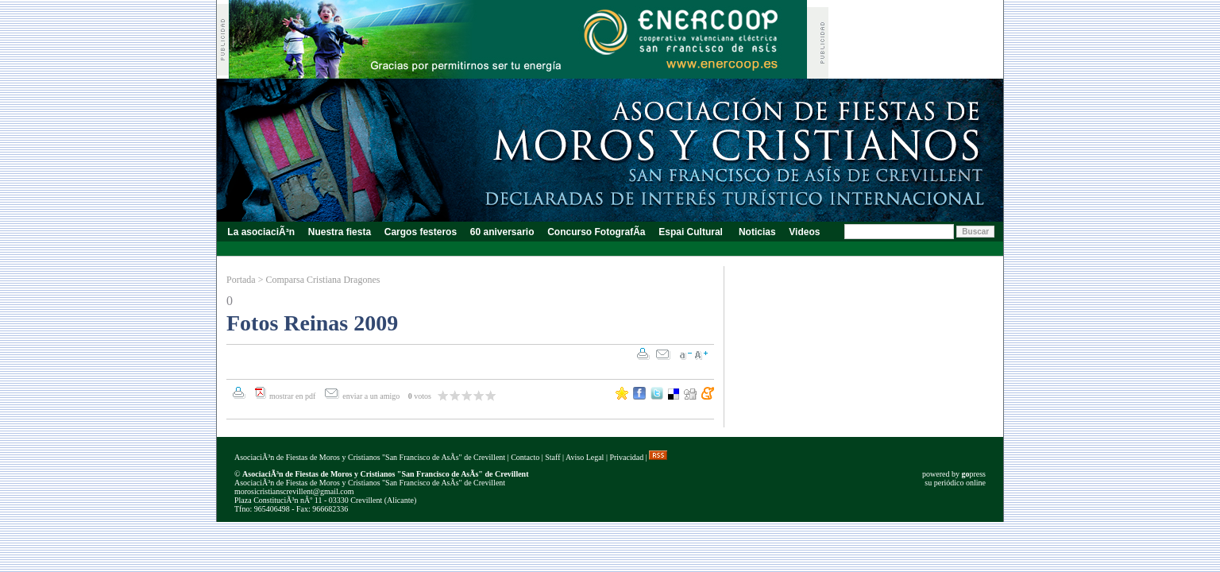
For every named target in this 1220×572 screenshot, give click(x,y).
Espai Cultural (692, 232)
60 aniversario (501, 232)
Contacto (525, 457)
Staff (552, 457)
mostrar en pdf (292, 396)
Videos (804, 232)
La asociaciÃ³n (261, 232)
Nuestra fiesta (339, 232)
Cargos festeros (420, 232)
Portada (241, 279)
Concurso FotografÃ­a (596, 232)
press (973, 474)
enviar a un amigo (371, 396)
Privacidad (626, 457)
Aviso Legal (585, 457)
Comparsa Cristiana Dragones (322, 279)
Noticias (757, 232)
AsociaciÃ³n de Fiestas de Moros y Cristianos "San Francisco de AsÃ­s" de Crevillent (369, 457)
